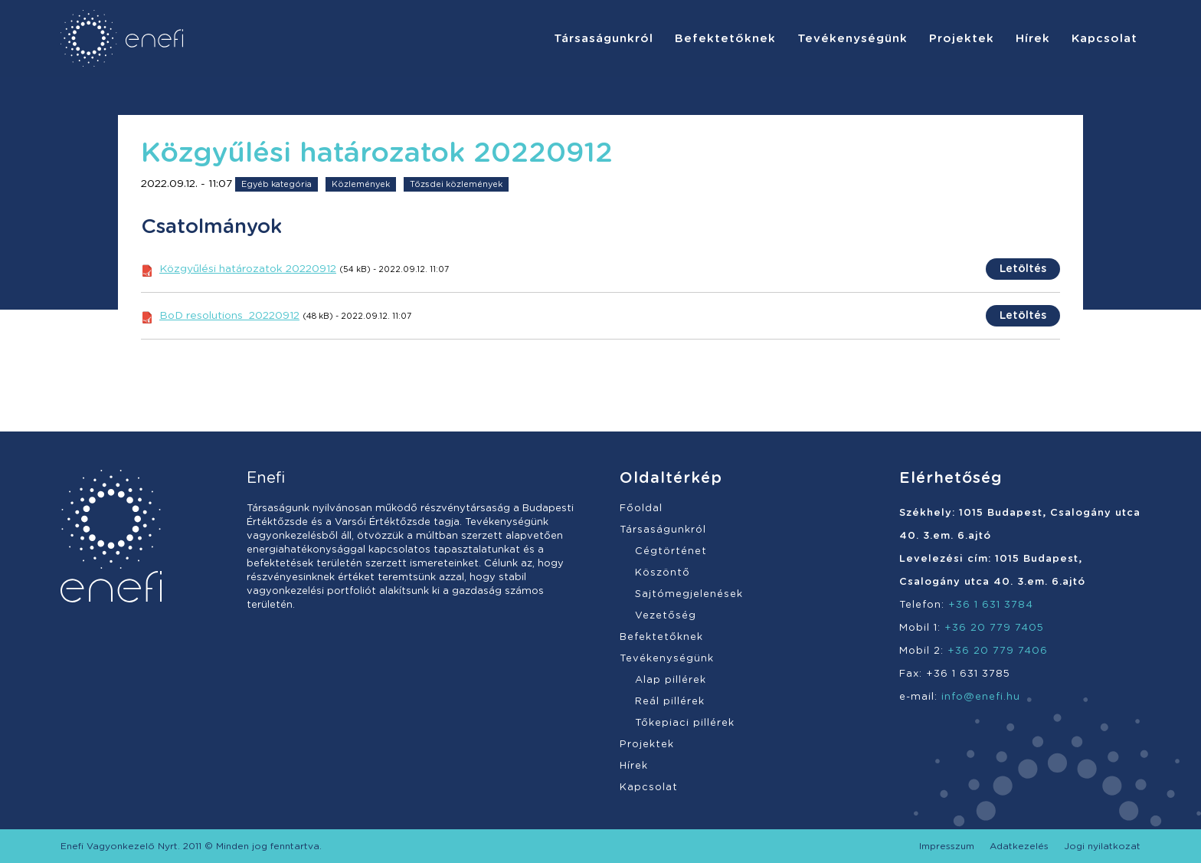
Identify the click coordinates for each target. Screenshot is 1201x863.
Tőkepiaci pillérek (685, 723)
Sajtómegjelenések (689, 594)
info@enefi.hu (980, 697)
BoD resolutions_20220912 (229, 315)
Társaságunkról (663, 530)
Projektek (647, 745)
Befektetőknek (661, 637)
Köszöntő (662, 573)
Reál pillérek (670, 702)
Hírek (634, 766)
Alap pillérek (670, 680)
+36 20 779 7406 (997, 651)
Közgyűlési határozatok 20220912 (247, 269)
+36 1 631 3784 (990, 605)
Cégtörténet (671, 551)
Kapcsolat (649, 787)
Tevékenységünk (667, 659)
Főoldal (641, 509)
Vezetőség (665, 616)
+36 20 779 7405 (994, 628)
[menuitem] (603, 38)
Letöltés (1023, 269)
